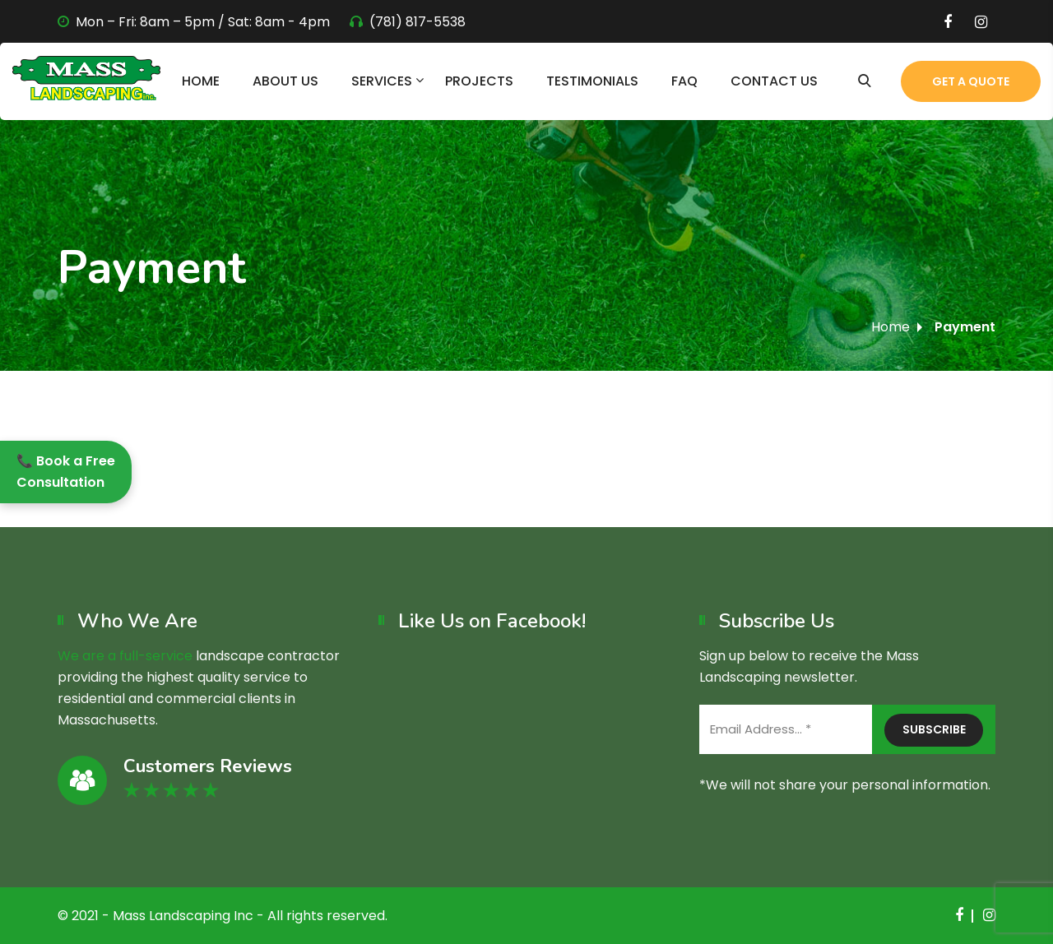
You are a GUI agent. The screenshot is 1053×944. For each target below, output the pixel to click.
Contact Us (774, 81)
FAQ (684, 81)
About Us (285, 81)
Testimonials (592, 81)
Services (381, 81)
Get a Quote (970, 81)
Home (201, 81)
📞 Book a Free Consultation (65, 471)
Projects (479, 81)
